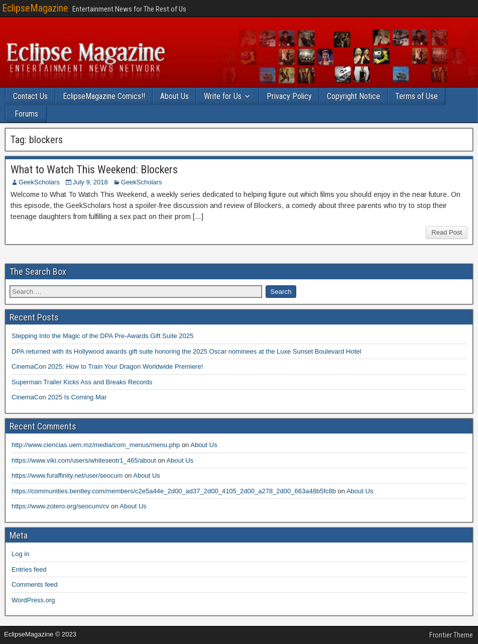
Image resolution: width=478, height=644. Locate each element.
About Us (174, 96)
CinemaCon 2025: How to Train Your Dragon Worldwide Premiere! (107, 366)
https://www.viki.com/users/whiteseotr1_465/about (84, 460)
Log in (20, 554)
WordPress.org (33, 600)
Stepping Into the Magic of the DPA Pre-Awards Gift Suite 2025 (102, 336)
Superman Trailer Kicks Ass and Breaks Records (82, 382)
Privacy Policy (289, 96)
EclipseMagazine (35, 8)
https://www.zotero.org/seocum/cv (60, 506)
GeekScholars (39, 182)
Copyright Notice (353, 96)
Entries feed (29, 569)
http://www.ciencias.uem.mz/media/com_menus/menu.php (96, 445)
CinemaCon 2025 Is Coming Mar (59, 397)
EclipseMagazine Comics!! (104, 96)
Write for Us (223, 96)
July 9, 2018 (90, 182)
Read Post (446, 232)
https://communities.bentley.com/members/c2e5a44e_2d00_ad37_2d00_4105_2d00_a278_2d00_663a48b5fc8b (174, 491)
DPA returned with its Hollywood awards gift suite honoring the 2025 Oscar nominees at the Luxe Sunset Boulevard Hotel (186, 351)
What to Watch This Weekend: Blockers (94, 169)
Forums (26, 114)
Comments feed (35, 584)
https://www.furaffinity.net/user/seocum (67, 475)
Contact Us (30, 96)
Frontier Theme (451, 634)
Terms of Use (416, 96)
